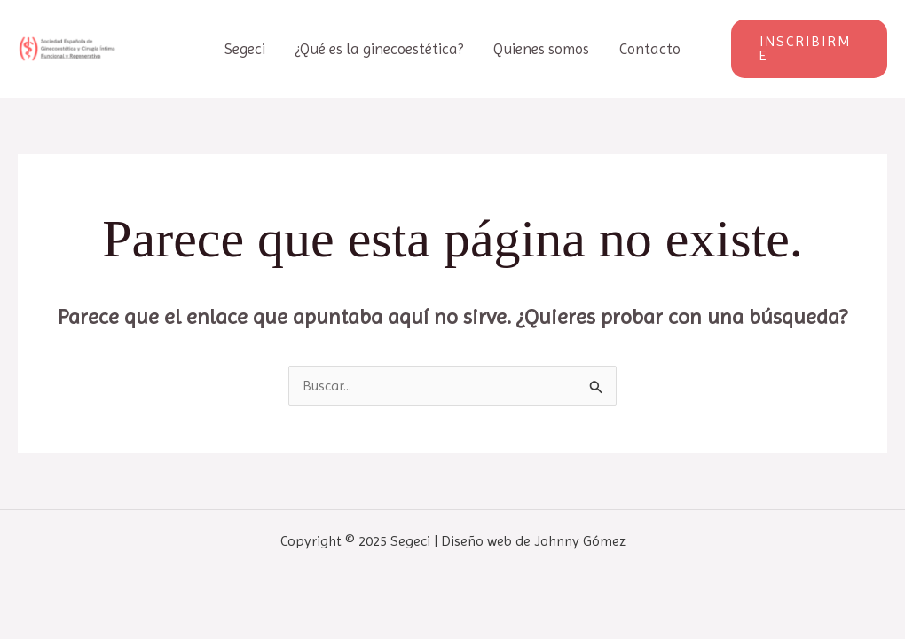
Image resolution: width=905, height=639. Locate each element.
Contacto (650, 49)
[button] (809, 49)
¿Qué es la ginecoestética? (379, 49)
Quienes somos (541, 49)
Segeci (244, 49)
